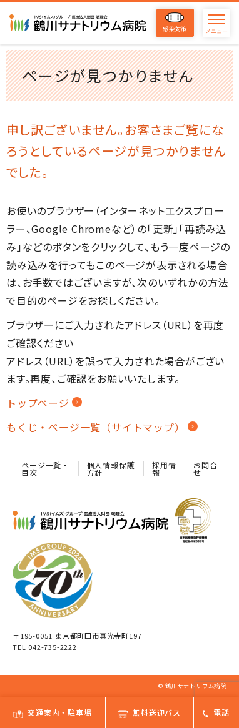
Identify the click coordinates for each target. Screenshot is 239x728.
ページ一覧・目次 (45, 469)
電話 (216, 712)
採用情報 (164, 469)
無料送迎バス (149, 712)
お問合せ (205, 469)
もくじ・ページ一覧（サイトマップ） (95, 427)
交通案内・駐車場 (52, 712)
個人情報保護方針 (111, 469)
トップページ (37, 402)
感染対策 (175, 22)
